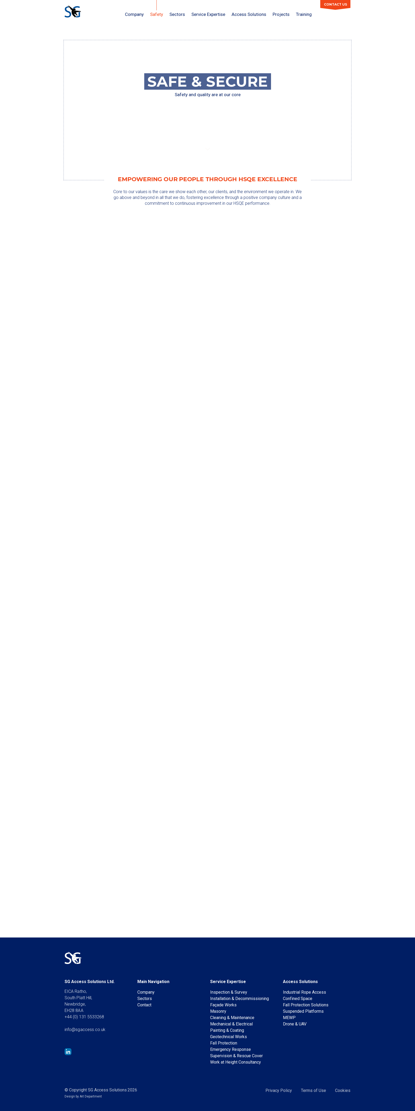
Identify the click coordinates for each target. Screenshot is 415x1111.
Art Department (91, 1096)
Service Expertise (208, 14)
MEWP (289, 1017)
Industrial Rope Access (304, 992)
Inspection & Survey (228, 992)
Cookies (342, 1090)
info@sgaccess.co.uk (85, 1029)
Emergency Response (230, 1049)
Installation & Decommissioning (239, 998)
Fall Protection (223, 1043)
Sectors (177, 14)
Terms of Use (313, 1090)
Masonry (218, 1011)
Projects (281, 14)
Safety (156, 14)
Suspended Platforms (303, 1011)
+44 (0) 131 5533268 (84, 1016)
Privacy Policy (278, 1090)
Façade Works (223, 1004)
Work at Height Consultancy (235, 1062)
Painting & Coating (227, 1030)
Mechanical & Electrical (231, 1023)
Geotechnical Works (228, 1036)
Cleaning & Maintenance (232, 1017)
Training (304, 14)
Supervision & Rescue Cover (236, 1055)
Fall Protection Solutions (305, 1004)
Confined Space (297, 998)
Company (134, 14)
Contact (144, 1004)
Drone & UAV (294, 1023)
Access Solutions (249, 14)
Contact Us (335, 4)
